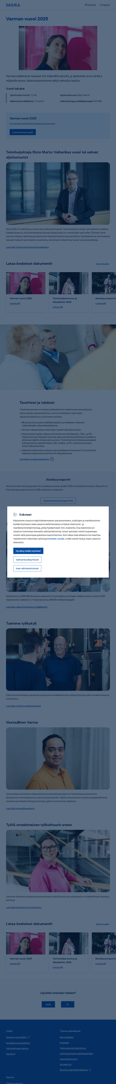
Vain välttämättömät (27, 568)
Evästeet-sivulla (55, 538)
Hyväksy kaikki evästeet (28, 550)
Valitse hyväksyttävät (27, 559)
